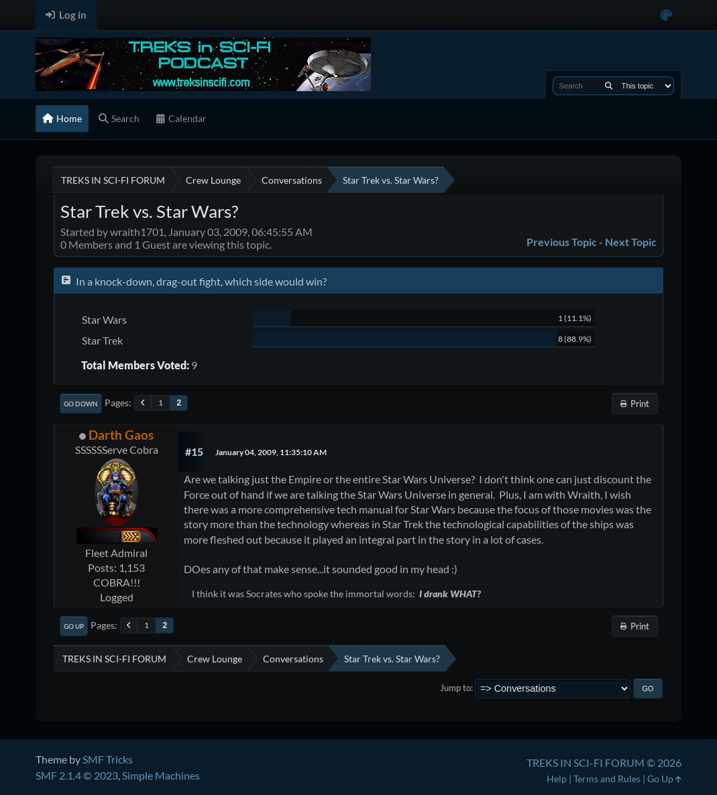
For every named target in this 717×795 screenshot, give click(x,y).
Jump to (455, 687)
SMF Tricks (107, 759)
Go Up (74, 626)
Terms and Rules (607, 778)
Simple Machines (161, 775)
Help (557, 778)
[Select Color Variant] (666, 15)
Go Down (81, 404)
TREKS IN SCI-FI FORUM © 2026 (604, 762)
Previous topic (562, 241)
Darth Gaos (121, 434)
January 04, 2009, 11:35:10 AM (271, 452)
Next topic (631, 241)
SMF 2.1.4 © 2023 (77, 775)
